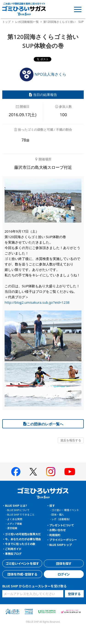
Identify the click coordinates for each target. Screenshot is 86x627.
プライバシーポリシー (63, 540)
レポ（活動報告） (61, 519)
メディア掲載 (14, 523)
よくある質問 (14, 519)
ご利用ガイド (13, 549)
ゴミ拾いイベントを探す (22, 563)
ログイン (64, 574)
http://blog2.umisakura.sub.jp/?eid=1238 (37, 302)
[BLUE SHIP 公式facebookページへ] (15, 471)
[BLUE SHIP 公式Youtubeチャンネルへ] (69, 471)
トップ (6, 22)
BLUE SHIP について (18, 510)
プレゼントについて (61, 525)
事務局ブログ (13, 553)
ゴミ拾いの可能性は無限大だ (23, 534)
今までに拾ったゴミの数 (20, 544)
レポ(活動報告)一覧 (27, 22)
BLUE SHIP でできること (21, 514)
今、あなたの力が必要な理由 (23, 539)
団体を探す (64, 563)
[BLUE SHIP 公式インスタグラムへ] (50, 471)
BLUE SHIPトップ (60, 545)
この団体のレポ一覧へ (43, 424)
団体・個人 (57, 514)
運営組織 (12, 528)
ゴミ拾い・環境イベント (65, 510)
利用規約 (54, 535)
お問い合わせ (57, 530)
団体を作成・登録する (22, 574)
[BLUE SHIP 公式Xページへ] (33, 471)
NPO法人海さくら (43, 74)
